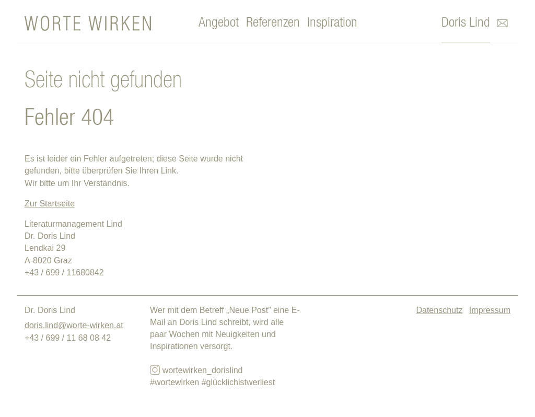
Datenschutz (439, 310)
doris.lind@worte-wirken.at (74, 325)
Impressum (489, 310)
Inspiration (332, 22)
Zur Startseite (50, 203)
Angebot (219, 22)
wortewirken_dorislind (196, 370)
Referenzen (273, 22)
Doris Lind (465, 22)
